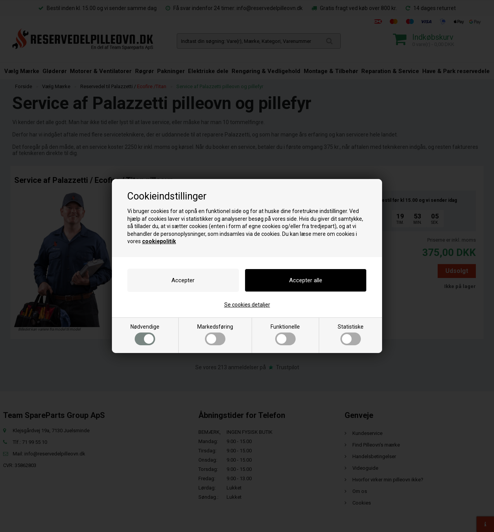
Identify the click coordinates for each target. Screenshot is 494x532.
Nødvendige (144, 334)
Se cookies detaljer (247, 305)
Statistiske (351, 334)
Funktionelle (285, 334)
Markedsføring (215, 334)
